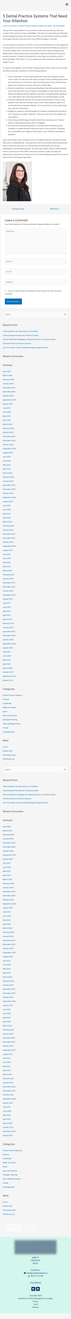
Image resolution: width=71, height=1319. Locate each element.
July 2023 (6, 511)
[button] (67, 7)
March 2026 (7, 381)
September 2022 (9, 552)
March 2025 (7, 430)
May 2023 (7, 519)
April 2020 (7, 670)
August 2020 (8, 653)
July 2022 (6, 560)
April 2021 (7, 621)
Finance (6, 705)
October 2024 (8, 450)
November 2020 (9, 641)
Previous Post (17, 214)
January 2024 (8, 487)
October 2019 (8, 678)
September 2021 (9, 601)
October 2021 (8, 596)
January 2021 (8, 633)
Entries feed (7, 756)
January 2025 (8, 438)
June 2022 (7, 564)
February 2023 (8, 532)
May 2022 (7, 568)
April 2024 (7, 475)
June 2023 (7, 515)
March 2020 (7, 674)
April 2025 (7, 426)
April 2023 (7, 523)
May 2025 (7, 422)
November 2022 (9, 544)
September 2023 (9, 503)
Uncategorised (8, 737)
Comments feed (9, 761)
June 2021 (7, 613)
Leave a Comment (10, 31)
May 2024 (7, 471)
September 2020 (9, 649)
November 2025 (9, 397)
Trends (5, 733)
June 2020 (7, 662)
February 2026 (8, 385)
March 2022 (7, 576)
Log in (5, 752)
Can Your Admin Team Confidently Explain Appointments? (25, 353)
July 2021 (6, 609)
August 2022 (8, 556)
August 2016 (8, 686)
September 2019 (9, 682)
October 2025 (8, 401)
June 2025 (7, 418)
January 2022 (8, 584)
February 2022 (8, 580)
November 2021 (9, 592)
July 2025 (6, 414)
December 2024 (9, 442)
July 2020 (6, 657)
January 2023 (8, 535)
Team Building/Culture (11, 729)
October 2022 (8, 548)
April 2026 (7, 377)
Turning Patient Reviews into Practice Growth (20, 341)
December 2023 (9, 491)
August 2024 (8, 458)
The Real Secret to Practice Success (17, 349)
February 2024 (8, 483)
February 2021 (8, 629)
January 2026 (8, 389)
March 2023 (7, 527)
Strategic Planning (10, 725)
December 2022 (9, 540)
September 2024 (9, 454)
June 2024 (7, 466)
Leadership (7, 709)
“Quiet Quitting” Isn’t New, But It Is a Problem (20, 337)
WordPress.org (8, 765)
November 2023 (9, 495)
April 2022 (7, 572)
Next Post (55, 214)
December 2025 (9, 393)
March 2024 (7, 479)
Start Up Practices (10, 721)
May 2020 (7, 666)
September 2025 (9, 405)
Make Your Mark (45, 31)
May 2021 (7, 617)
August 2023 (8, 507)
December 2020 (9, 637)
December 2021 (9, 588)
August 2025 (8, 410)
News (5, 717)
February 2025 (8, 434)
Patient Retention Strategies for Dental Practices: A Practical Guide (29, 345)
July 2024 (6, 462)
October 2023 (8, 499)
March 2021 (7, 625)
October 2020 (8, 645)
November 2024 (9, 446)
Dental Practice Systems (28, 31)
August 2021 (8, 605)
